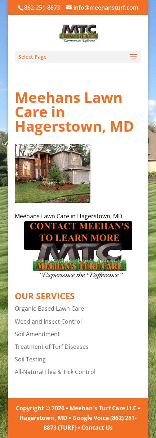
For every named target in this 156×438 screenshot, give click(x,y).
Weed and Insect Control (48, 321)
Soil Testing (30, 359)
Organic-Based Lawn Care (49, 308)
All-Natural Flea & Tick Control (55, 372)
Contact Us (97, 428)
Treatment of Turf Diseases (52, 347)
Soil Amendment (37, 334)
